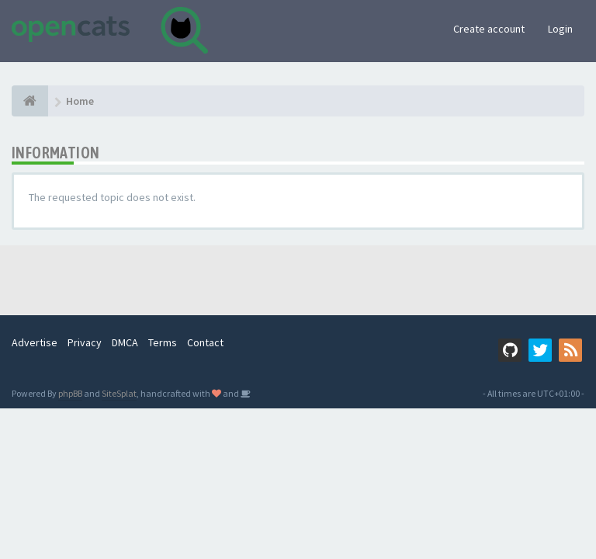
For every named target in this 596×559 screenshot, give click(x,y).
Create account (489, 29)
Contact (205, 342)
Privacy (85, 342)
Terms (162, 342)
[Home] (30, 100)
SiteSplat (119, 393)
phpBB (70, 393)
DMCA (125, 342)
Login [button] (560, 29)
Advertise (34, 342)
